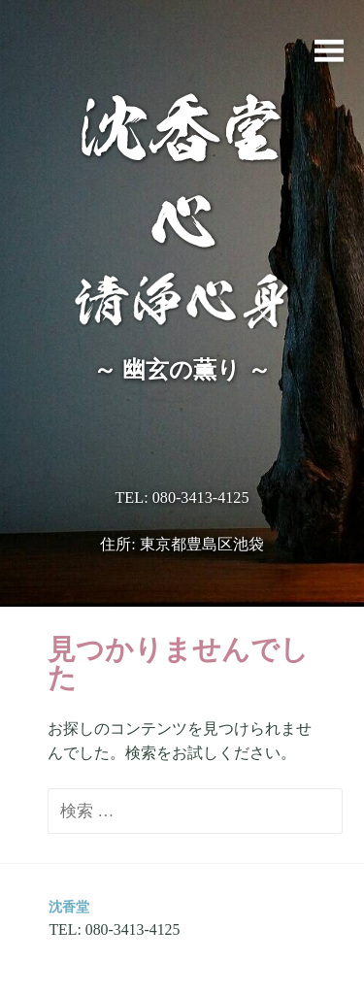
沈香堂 (69, 906)
